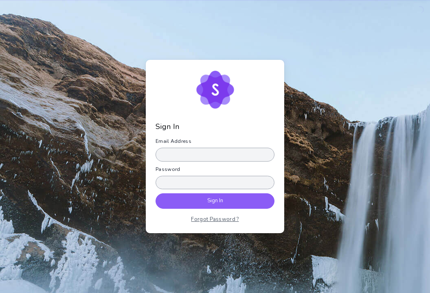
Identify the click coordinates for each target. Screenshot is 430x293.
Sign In (215, 200)
